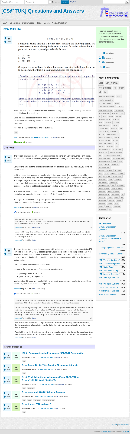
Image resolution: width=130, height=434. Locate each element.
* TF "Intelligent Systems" (109, 284)
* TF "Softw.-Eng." (106, 267)
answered (17, 207)
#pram (110, 197)
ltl (115, 88)
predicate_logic (103, 152)
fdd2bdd (115, 140)
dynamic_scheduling (116, 152)
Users (47, 23)
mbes (117, 103)
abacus (119, 200)
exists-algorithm (103, 128)
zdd (117, 146)
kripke (100, 122)
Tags (39, 23)
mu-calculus (119, 110)
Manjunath (60, 384)
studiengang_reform (104, 125)
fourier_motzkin (103, 131)
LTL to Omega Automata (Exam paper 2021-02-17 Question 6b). (53, 353)
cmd (100, 155)
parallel (110, 203)
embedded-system (104, 185)
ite (122, 197)
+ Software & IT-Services (109, 291)
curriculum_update (104, 167)
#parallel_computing (104, 161)
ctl (100, 92)
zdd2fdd (116, 122)
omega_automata (106, 96)
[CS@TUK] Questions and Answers (42, 11)
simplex (111, 116)
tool (121, 128)
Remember (56, 2)
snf (116, 143)
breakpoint (110, 146)
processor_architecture (107, 107)
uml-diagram (113, 182)
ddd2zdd (112, 173)
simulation (114, 128)
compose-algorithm (118, 158)
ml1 (113, 185)
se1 (122, 113)
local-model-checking (105, 110)
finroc (100, 173)
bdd (104, 116)
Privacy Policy (123, 425)
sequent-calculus (104, 113)
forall (116, 203)
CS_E (58, 396)
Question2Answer (106, 431)
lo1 (122, 194)
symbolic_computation (105, 137)
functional (118, 179)
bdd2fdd (115, 125)
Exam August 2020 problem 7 (36, 404)
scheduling (102, 203)
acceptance (115, 164)
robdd (107, 164)
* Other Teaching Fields (108, 287)
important (117, 206)
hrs (99, 176)
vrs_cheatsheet (117, 149)
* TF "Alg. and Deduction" (109, 274)
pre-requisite (102, 179)
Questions (15, 23)
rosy (119, 96)
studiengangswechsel (113, 134)
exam (121, 88)
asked (16, 137)
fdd (110, 209)
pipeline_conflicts (104, 188)
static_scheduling (104, 194)
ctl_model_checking (104, 140)
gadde (58, 357)
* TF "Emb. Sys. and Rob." (109, 278)
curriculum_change (104, 149)
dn (57, 408)
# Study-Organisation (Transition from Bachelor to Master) (110, 238)
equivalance (113, 131)
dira (105, 92)
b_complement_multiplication (112, 155)
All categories (105, 223)
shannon (108, 206)
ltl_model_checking (105, 103)
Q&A (5, 23)
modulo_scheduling (113, 191)
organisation (115, 194)
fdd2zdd (117, 137)
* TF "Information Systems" (110, 264)
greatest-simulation (104, 119)
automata (115, 113)
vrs (101, 83)
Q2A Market (125, 431)
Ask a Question (59, 23)
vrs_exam (112, 82)
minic (114, 161)
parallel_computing (106, 100)
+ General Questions (107, 294)
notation (101, 206)
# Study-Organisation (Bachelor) (107, 228)
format (100, 164)
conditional (102, 197)
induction (101, 146)
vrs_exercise (105, 88)
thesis (110, 179)
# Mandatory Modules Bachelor (111, 254)
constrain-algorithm (104, 158)
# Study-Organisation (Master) (111, 248)
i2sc (120, 161)
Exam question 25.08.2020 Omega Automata (44, 392)
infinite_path (106, 176)
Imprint (114, 425)
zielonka (120, 107)
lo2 (99, 116)
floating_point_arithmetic (106, 143)
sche (106, 173)
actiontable (102, 191)
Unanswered (28, 23)
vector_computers (117, 188)
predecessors (102, 209)
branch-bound (117, 176)
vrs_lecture (116, 119)
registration (120, 185)
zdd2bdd (120, 173)
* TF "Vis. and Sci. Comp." (109, 260)
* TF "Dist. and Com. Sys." (109, 271)
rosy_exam (108, 122)
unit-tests (118, 170)
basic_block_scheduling (105, 170)
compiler (111, 200)
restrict (116, 197)
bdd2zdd (101, 134)
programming (102, 200)
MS (58, 369)
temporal (118, 116)
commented (18, 227)
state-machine (103, 182)
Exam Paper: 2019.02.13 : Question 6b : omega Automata (50, 365)
